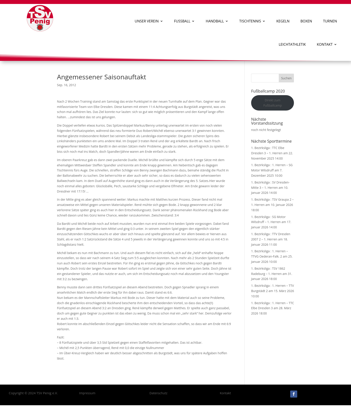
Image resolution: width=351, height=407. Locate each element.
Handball (215, 21)
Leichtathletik (292, 44)
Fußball (182, 21)
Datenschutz (158, 393)
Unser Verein (147, 21)
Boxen (306, 21)
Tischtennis (250, 21)
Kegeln (283, 21)
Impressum (87, 393)
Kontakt (325, 44)
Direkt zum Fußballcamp (272, 102)
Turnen (330, 21)
